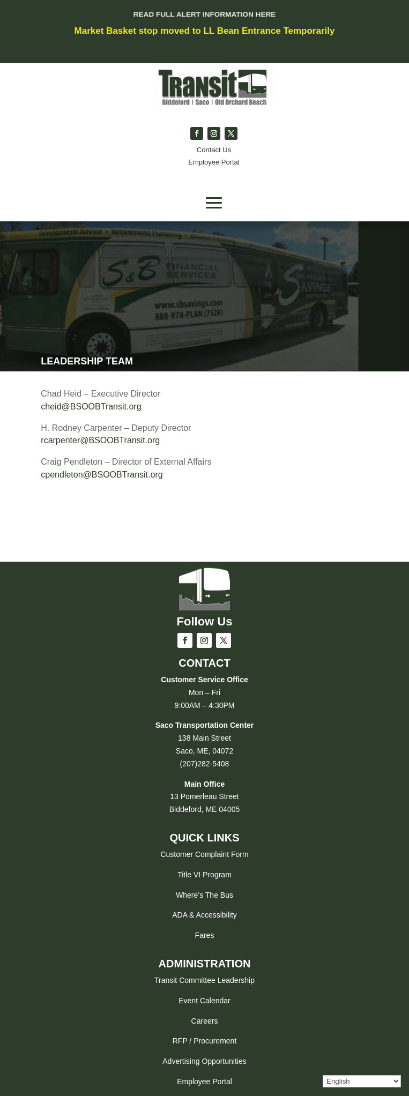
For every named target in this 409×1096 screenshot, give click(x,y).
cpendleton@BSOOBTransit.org (101, 474)
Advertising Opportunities (204, 1061)
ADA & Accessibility (204, 915)
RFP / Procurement (205, 1041)
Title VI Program (204, 874)
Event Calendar (204, 1000)
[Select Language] (362, 1081)
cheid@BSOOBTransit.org (91, 406)
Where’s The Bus (204, 895)
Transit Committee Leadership (204, 980)
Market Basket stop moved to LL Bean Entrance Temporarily (205, 31)
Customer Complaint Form (204, 854)
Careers (204, 1021)
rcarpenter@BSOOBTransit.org (100, 440)
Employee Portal (204, 1081)
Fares (204, 935)
